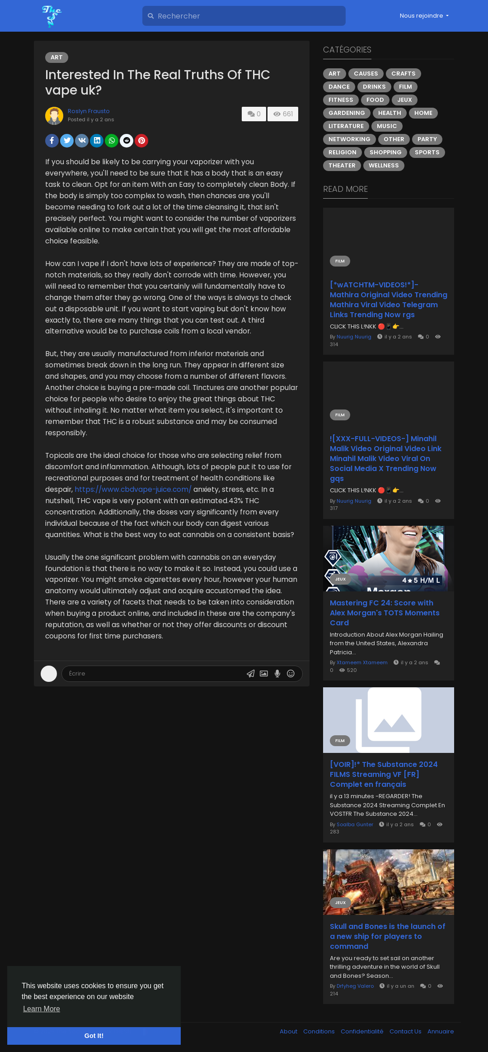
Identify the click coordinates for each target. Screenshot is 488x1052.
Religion (342, 152)
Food (375, 99)
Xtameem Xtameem (362, 662)
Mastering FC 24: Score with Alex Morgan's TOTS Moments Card (385, 613)
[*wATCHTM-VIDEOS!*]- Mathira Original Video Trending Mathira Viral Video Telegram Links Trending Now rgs (388, 300)
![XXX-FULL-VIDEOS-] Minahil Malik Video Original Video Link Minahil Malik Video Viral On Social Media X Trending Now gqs (385, 459)
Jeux (404, 99)
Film (405, 86)
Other (394, 139)
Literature (346, 126)
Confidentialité (363, 1031)
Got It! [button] (93, 1035)
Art (57, 57)
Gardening (346, 113)
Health (389, 113)
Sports (427, 152)
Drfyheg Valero (355, 986)
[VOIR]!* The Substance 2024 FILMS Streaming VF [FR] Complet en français (384, 775)
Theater (342, 165)
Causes (366, 73)
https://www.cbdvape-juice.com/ (133, 489)
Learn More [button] (41, 1009)
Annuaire (440, 1031)
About (289, 1031)
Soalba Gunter (355, 824)
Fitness (340, 99)
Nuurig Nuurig (354, 336)
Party (427, 139)
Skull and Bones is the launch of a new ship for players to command (388, 937)
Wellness (384, 165)
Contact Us (406, 1031)
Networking (349, 139)
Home (423, 113)
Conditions (319, 1031)
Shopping (386, 152)
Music (387, 126)
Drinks (374, 86)
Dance (339, 86)
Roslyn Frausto (89, 111)
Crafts (403, 73)
